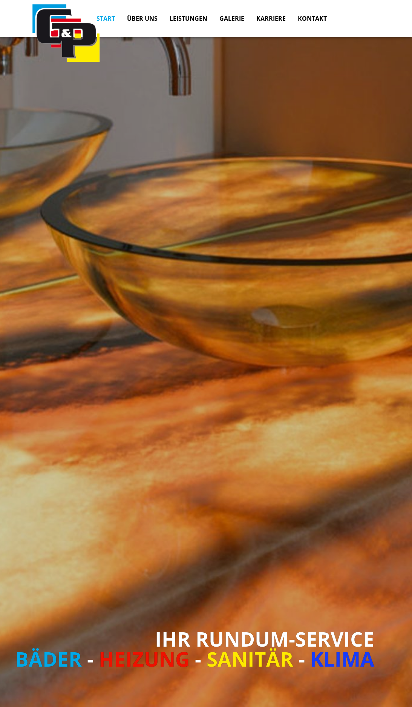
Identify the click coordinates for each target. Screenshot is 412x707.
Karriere (271, 18)
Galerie (231, 18)
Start (105, 18)
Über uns (142, 18)
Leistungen (188, 18)
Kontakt (312, 18)
